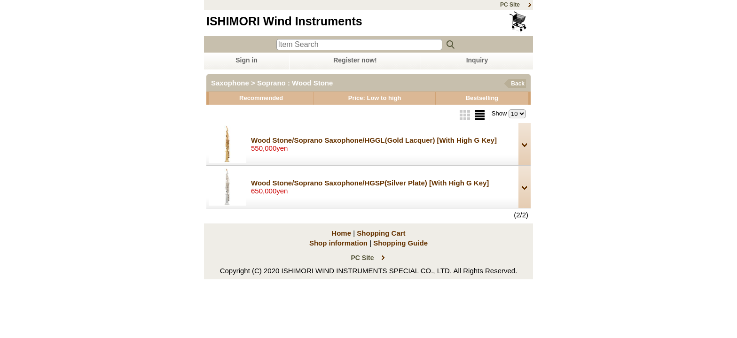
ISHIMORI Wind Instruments (284, 21)
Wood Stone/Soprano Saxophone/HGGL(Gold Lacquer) (374, 140)
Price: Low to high (374, 97)
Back (518, 83)
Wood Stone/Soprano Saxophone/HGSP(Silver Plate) (370, 183)
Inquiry (477, 60)
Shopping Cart (518, 21)
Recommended (261, 97)
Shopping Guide (400, 243)
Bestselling (482, 97)
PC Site (510, 4)
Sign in (246, 60)
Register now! (355, 60)
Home (341, 233)
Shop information (338, 243)
